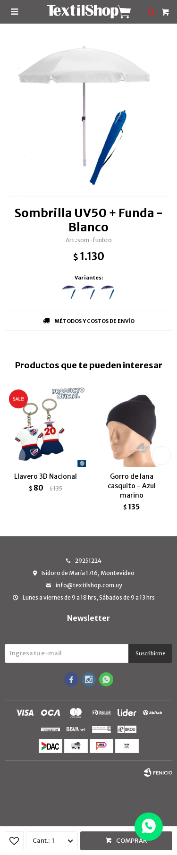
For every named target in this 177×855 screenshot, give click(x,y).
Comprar (131, 841)
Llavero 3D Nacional (45, 476)
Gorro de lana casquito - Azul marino (132, 485)
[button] (161, 455)
